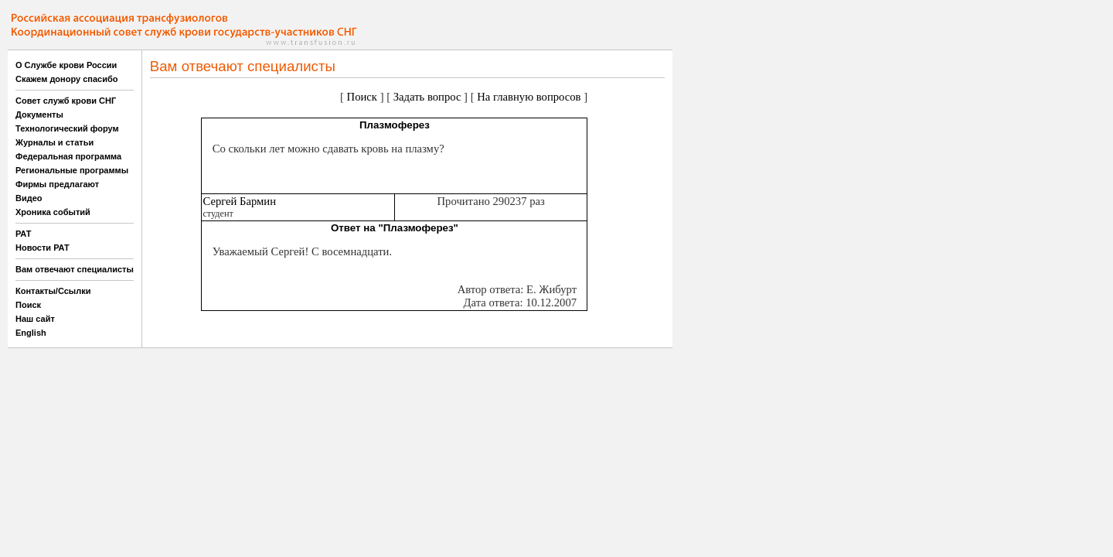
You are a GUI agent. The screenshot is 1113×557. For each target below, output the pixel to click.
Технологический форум (67, 128)
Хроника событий (52, 212)
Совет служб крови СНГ (65, 100)
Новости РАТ (42, 247)
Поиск (28, 304)
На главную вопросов (528, 97)
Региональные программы (71, 170)
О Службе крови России (66, 65)
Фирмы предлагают (57, 184)
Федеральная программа (68, 156)
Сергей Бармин (239, 201)
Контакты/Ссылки (53, 291)
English (30, 332)
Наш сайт (35, 318)
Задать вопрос (427, 97)
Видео (29, 198)
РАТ (23, 233)
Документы (39, 114)
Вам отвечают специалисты (74, 269)
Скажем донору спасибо (66, 79)
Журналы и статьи (54, 142)
